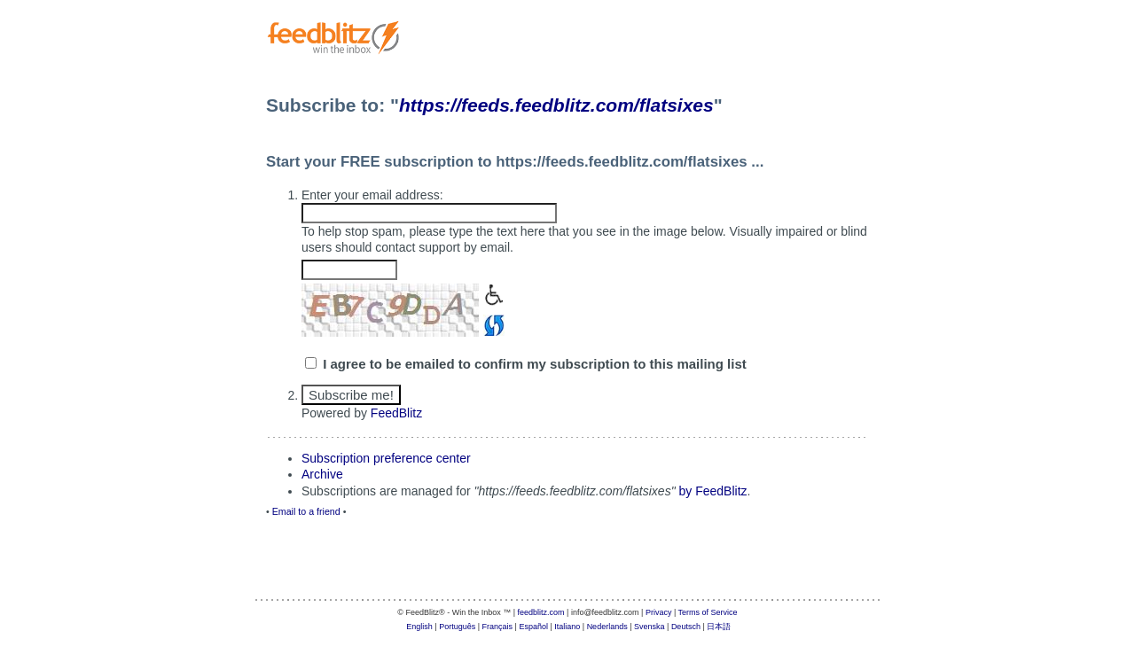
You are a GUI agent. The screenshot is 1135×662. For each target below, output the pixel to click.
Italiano (567, 626)
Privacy (659, 612)
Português (457, 626)
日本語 (719, 626)
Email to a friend (306, 511)
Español (533, 626)
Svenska (649, 626)
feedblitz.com (541, 612)
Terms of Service (708, 612)
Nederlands (607, 626)
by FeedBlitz (713, 491)
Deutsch (686, 626)
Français (497, 626)
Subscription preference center (386, 458)
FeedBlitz (396, 413)
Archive (322, 474)
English (419, 626)
